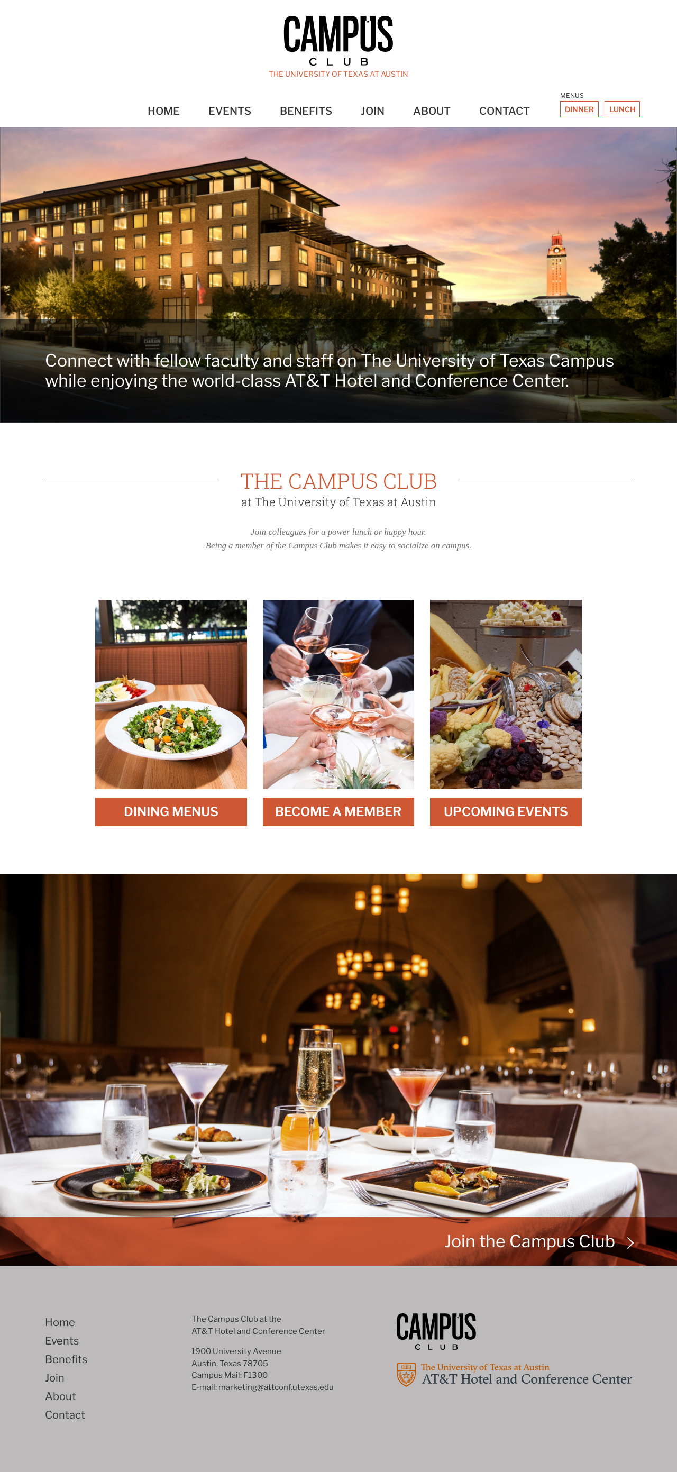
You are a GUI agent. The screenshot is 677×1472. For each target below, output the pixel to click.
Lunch (622, 109)
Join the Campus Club (529, 1241)
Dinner (579, 109)
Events (229, 111)
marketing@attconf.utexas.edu (276, 1387)
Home (164, 111)
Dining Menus (171, 811)
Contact (504, 111)
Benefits (306, 111)
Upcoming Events (506, 811)
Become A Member (338, 811)
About (432, 111)
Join (373, 111)
